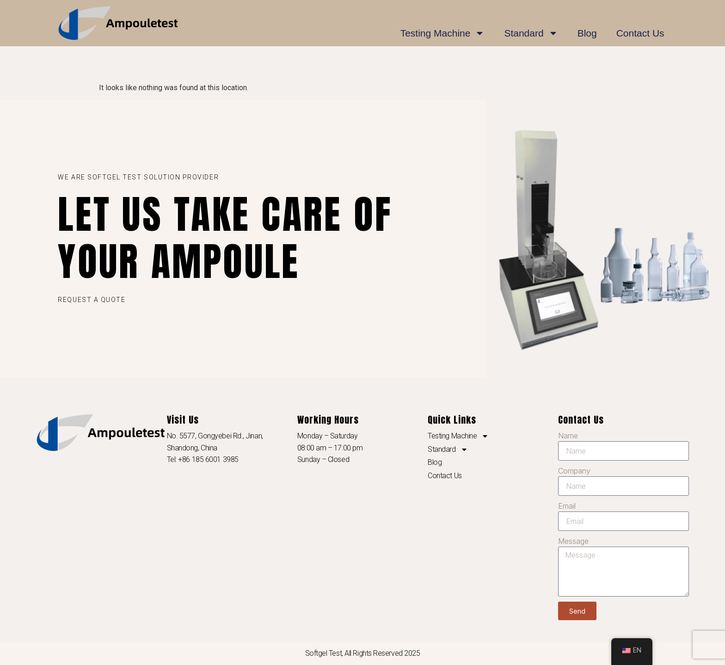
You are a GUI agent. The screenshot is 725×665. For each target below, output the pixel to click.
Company (574, 470)
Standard (531, 33)
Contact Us (640, 33)
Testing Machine (442, 33)
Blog (587, 33)
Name (568, 435)
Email (567, 506)
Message (573, 541)
